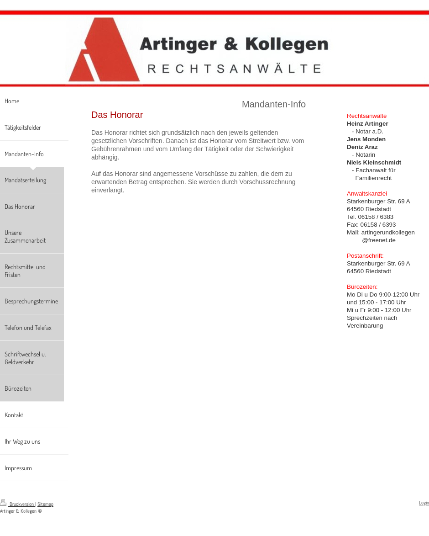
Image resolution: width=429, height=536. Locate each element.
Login (424, 502)
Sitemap (45, 504)
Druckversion (17, 504)
